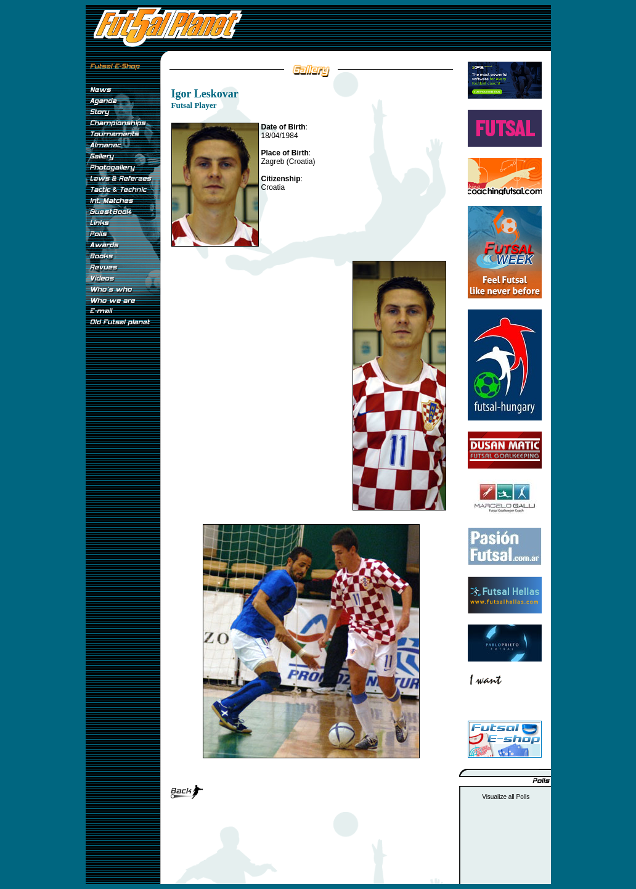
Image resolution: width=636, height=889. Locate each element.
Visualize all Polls (505, 796)
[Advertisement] (123, 536)
